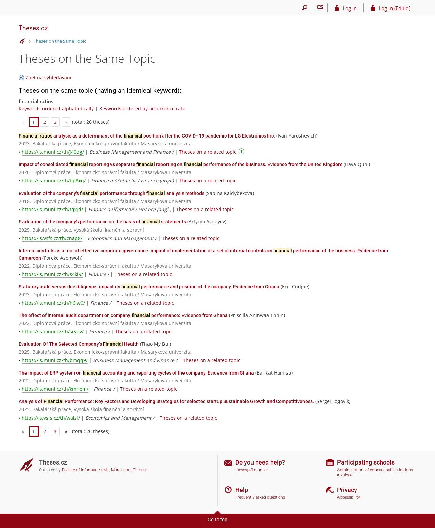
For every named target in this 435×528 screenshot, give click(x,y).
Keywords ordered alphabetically (56, 108)
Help (241, 489)
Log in (350, 8)
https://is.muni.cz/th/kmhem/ (55, 389)
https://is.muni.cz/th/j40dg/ (53, 152)
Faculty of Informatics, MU (85, 470)
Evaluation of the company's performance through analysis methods (111, 193)
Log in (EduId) (394, 8)
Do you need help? (260, 462)
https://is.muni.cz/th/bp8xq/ (54, 180)
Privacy (347, 489)
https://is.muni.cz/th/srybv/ (53, 331)
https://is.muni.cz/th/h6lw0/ (53, 302)
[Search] (304, 7)
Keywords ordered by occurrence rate (142, 108)
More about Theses (128, 470)
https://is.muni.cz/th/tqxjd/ (52, 209)
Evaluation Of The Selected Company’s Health (79, 344)
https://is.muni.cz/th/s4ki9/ (52, 274)
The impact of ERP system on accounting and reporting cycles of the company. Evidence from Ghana (136, 373)
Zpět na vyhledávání (48, 77)
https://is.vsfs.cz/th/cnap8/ (52, 238)
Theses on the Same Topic (60, 41)
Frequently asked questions (260, 497)
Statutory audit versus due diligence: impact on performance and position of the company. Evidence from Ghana (149, 286)
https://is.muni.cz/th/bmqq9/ (55, 360)
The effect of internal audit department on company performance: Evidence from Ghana (123, 315)
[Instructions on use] (242, 153)
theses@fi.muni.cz (251, 470)
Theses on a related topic (208, 152)
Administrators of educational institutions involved (375, 472)
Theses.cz (33, 28)
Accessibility (348, 497)
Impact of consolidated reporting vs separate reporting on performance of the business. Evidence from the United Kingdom (180, 164)
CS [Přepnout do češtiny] (320, 7)
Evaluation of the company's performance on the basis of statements (102, 221)
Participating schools (366, 462)
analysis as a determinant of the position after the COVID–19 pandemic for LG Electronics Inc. (147, 136)
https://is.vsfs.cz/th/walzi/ (51, 418)
